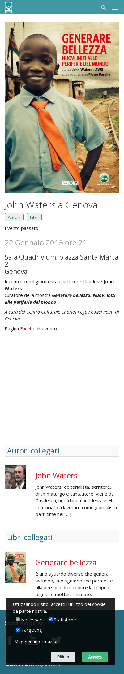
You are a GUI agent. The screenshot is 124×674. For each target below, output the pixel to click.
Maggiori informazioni (37, 641)
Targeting (31, 630)
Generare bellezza (66, 562)
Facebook (30, 328)
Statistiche (65, 619)
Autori (14, 217)
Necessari (31, 619)
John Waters (56, 475)
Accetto (95, 657)
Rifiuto (63, 657)
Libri (34, 217)
